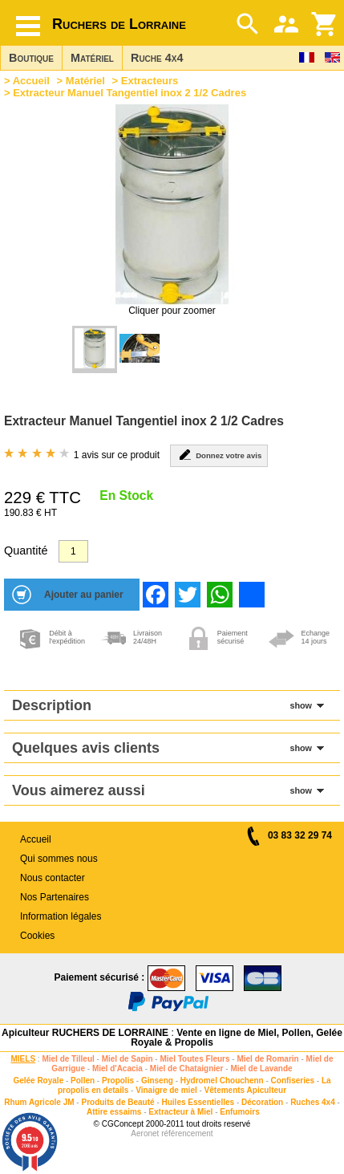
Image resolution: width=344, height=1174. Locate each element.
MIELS (23, 1058)
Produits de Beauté (117, 1102)
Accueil (31, 81)
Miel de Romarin (267, 1058)
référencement (186, 1133)
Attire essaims (114, 1111)
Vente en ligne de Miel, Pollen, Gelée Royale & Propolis (236, 1037)
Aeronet (145, 1133)
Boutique (31, 57)
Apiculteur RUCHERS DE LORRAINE (85, 1032)
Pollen (83, 1080)
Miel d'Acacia (117, 1068)
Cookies (37, 935)
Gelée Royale (38, 1080)
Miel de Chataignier (187, 1068)
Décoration (262, 1102)
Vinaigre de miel (166, 1090)
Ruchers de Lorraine (119, 24)
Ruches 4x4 (312, 1102)
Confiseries (292, 1080)
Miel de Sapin (127, 1058)
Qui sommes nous (59, 858)
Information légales (60, 916)
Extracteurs (150, 81)
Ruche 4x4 (157, 57)
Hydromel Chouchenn (222, 1080)
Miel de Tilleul (68, 1058)
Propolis (118, 1080)
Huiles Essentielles (198, 1102)
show (300, 705)
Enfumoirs (239, 1111)
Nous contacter (52, 878)
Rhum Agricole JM (39, 1102)
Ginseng (157, 1080)
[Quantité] (73, 551)
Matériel (92, 57)
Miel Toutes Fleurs (194, 1058)
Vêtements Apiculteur (245, 1090)
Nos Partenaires (54, 897)
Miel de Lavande (261, 1068)
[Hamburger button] (28, 26)
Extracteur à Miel (180, 1111)
